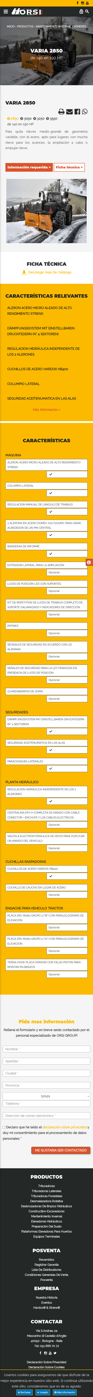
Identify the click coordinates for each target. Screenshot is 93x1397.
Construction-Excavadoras (46, 1211)
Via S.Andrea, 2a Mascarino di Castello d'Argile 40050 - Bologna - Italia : (46, 1338)
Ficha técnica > (69, 167)
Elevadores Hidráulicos (46, 1221)
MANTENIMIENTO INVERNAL (53, 26)
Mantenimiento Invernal (46, 1216)
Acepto (42, 1392)
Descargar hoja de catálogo (46, 272)
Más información (64, 1392)
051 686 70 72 (49, 1346)
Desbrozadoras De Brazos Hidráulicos (46, 1206)
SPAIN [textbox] (45, 1096)
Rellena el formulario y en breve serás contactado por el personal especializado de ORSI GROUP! (46, 1033)
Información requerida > (29, 167)
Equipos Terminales (46, 1236)
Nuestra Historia (46, 1297)
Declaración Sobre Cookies (46, 1367)
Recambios (46, 1259)
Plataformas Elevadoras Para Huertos (46, 1231)
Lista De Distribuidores (46, 1270)
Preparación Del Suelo (47, 1226)
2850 (11, 118)
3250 (37, 118)
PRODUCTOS (25, 26)
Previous (11, 212)
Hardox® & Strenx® (46, 1307)
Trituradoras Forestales (46, 1196)
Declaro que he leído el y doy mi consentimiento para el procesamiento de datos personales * (46, 1132)
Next (82, 212)
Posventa (46, 1280)
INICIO (10, 26)
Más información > (46, 410)
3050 (24, 118)
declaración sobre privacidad (64, 1127)
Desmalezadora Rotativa (46, 1201)
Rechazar (24, 1392)
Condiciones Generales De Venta (46, 1275)
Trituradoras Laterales (46, 1191)
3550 (50, 118)
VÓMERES (80, 26)
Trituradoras (46, 1186)
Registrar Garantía (47, 1264)
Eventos (46, 1302)
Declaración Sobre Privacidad (46, 1362)
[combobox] (46, 1096)
